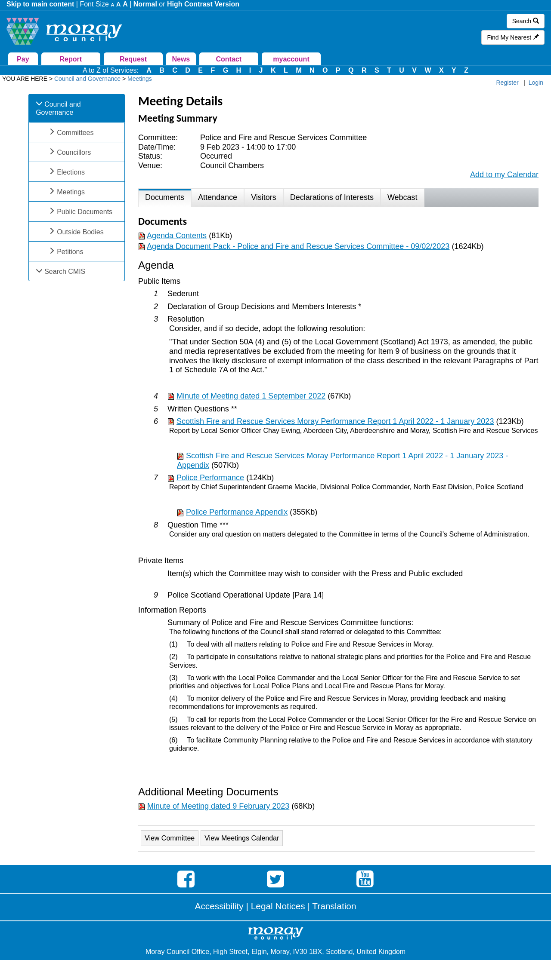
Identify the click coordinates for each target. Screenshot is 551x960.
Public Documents (84, 211)
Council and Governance (58, 108)
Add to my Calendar (504, 174)
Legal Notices (278, 906)
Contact (228, 59)
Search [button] (525, 21)
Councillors (74, 152)
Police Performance (210, 477)
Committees (75, 132)
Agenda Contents (177, 235)
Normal (145, 4)
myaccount (291, 59)
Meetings (71, 192)
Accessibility (219, 906)
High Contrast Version (203, 4)
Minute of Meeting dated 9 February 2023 (218, 806)
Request (133, 59)
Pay (23, 59)
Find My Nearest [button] (513, 37)
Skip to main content (40, 4)
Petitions (70, 251)
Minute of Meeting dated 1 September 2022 (250, 396)
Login (536, 82)
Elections (71, 172)
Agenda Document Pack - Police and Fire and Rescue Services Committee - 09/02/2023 (298, 246)
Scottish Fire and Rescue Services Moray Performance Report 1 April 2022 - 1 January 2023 (335, 421)
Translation (334, 906)
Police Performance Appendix (237, 512)
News (181, 59)
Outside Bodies (80, 232)
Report (70, 59)
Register (507, 82)
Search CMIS (64, 271)
